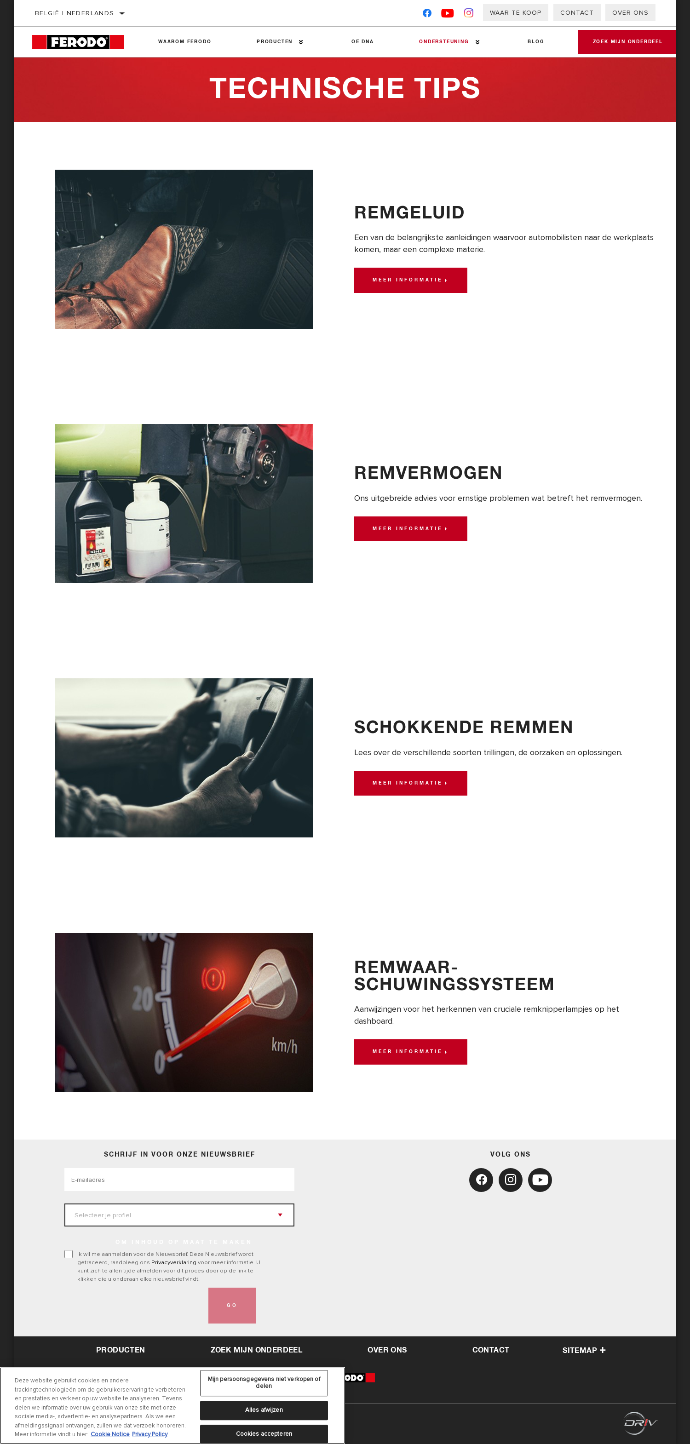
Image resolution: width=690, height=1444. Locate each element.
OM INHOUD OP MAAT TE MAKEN (184, 1242)
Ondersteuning (438, 42)
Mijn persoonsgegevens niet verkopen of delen (264, 1382)
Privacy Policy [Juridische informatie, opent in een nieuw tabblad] (149, 1434)
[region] (172, 1405)
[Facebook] (427, 15)
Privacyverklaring (173, 1262)
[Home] (83, 42)
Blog (529, 42)
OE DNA (358, 42)
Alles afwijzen (264, 1410)
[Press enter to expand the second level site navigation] (299, 42)
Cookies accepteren (264, 1434)
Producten (272, 42)
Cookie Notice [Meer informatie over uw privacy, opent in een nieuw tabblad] (110, 1434)
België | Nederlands (75, 13)
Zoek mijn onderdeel (624, 42)
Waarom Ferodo (183, 42)
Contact (577, 13)
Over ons (630, 13)
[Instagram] (469, 15)
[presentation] (134, 1306)
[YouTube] (447, 15)
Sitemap (584, 1350)
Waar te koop (515, 13)
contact (491, 1350)
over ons (387, 1350)
